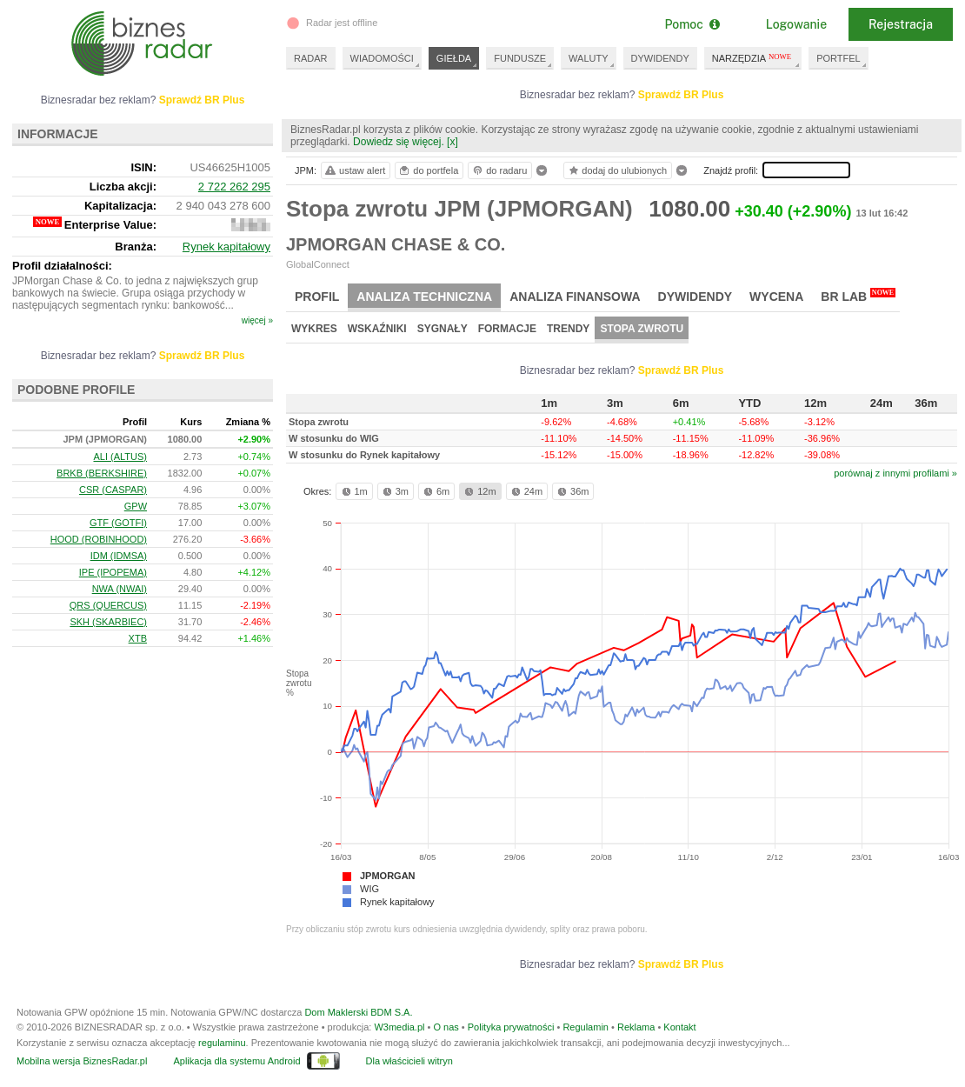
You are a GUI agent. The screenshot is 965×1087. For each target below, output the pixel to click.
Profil (317, 296)
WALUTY (588, 58)
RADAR (311, 58)
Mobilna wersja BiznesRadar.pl (82, 1061)
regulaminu (221, 1042)
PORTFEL (838, 58)
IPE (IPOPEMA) (113, 572)
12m (479, 491)
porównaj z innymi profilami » (895, 473)
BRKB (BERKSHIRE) (102, 473)
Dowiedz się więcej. (398, 142)
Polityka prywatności (511, 1027)
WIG (369, 889)
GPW (135, 506)
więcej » (257, 320)
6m (435, 491)
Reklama (636, 1027)
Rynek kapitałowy (397, 902)
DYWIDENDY (660, 58)
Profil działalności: (62, 265)
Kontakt (679, 1027)
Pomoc (691, 24)
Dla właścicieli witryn (409, 1061)
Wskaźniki (377, 329)
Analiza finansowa (574, 296)
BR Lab (858, 295)
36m (572, 491)
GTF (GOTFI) (118, 522)
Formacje (507, 329)
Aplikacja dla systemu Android (236, 1061)
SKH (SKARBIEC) (108, 622)
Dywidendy (695, 296)
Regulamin (585, 1027)
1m (353, 491)
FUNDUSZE (520, 58)
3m (394, 491)
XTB (138, 638)
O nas (445, 1027)
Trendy (568, 329)
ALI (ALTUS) (120, 456)
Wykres (314, 329)
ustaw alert (354, 170)
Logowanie (796, 24)
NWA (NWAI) (119, 589)
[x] (452, 142)
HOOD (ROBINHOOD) (98, 539)
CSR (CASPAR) (113, 489)
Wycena (776, 296)
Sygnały (442, 329)
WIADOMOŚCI (382, 58)
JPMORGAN (388, 875)
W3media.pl (399, 1027)
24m (525, 491)
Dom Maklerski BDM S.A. (358, 1012)
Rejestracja (900, 24)
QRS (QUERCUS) (108, 605)
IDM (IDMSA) (118, 555)
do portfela (427, 170)
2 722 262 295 (234, 186)
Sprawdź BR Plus (681, 95)
